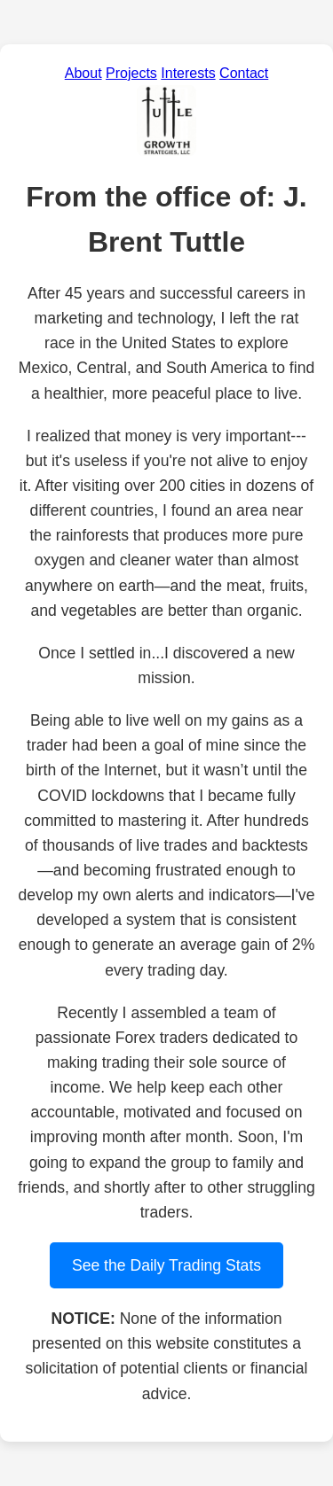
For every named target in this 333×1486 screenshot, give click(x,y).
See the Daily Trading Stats (166, 1265)
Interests (188, 73)
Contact (243, 73)
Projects (131, 73)
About (83, 73)
